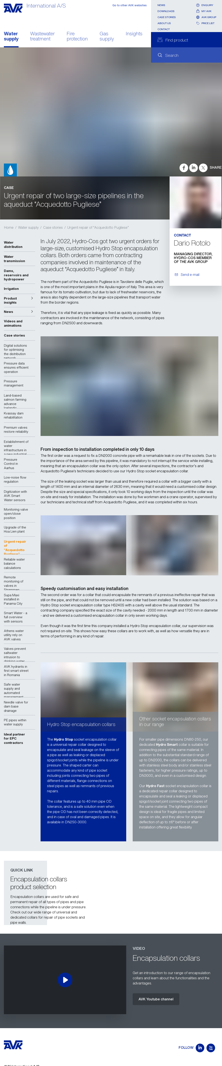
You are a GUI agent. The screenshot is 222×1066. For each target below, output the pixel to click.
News (161, 5)
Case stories (166, 17)
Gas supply (107, 36)
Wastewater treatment (42, 36)
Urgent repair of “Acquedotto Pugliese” (98, 227)
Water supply (11, 36)
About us (164, 23)
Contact (163, 29)
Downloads (166, 11)
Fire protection (77, 36)
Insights (134, 34)
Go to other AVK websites (129, 5)
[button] (19, 300)
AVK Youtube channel (156, 999)
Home (9, 227)
